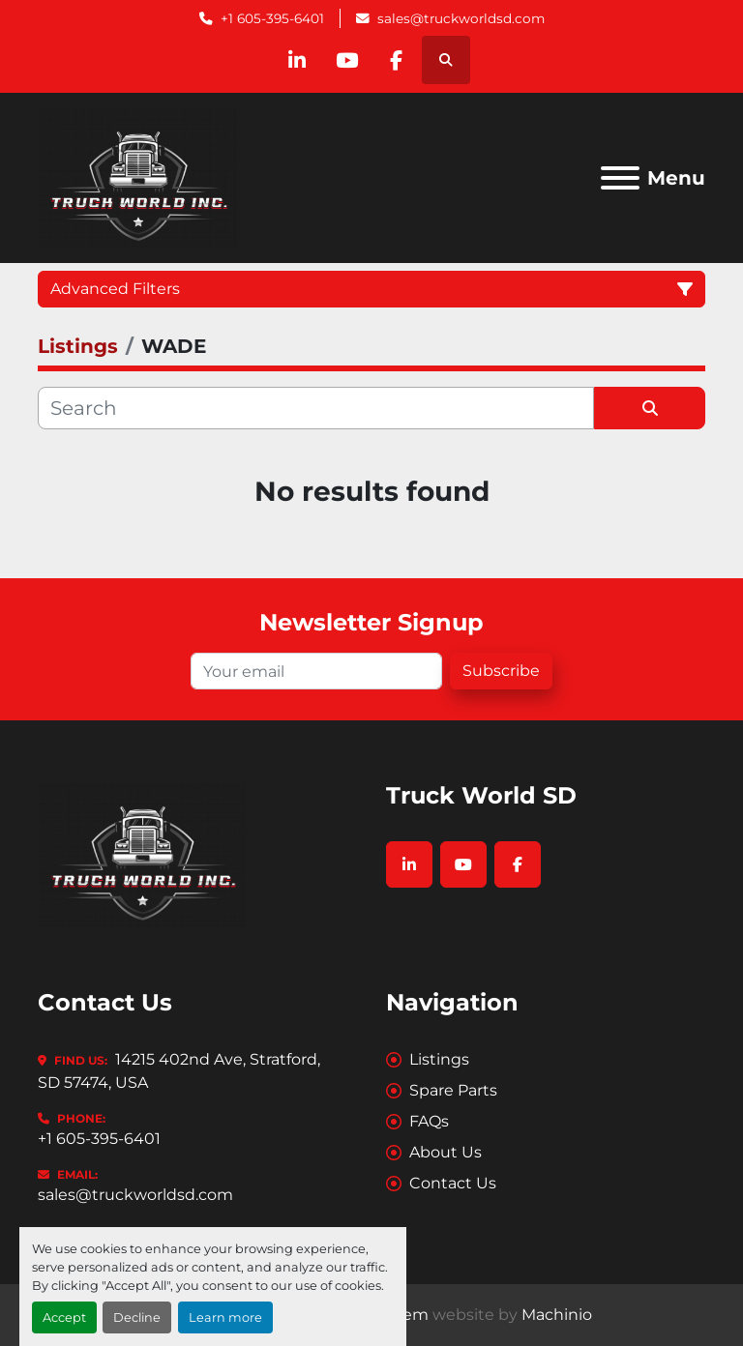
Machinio (556, 1314)
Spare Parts (453, 1090)
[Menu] (620, 178)
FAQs (429, 1121)
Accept (64, 1317)
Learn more (225, 1317)
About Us (445, 1152)
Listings (439, 1059)
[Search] (316, 408)
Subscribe (501, 670)
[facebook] (396, 60)
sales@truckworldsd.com (461, 18)
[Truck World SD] (142, 853)
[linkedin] (297, 60)
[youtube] (346, 60)
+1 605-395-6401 (272, 18)
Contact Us (452, 1183)
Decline (137, 1317)
